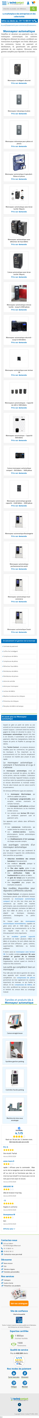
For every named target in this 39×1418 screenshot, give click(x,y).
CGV (5, 1266)
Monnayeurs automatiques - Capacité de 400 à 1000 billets (19, 404)
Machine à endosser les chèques (14, 696)
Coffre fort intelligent (10, 651)
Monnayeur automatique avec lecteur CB (19, 371)
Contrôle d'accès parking (15, 1090)
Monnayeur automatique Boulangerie (19, 533)
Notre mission (8, 1263)
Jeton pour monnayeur (10, 686)
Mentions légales (9, 1269)
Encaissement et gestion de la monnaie (19, 640)
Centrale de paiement (10, 646)
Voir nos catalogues (19, 1303)
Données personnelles (11, 1272)
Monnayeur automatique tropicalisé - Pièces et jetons (19, 175)
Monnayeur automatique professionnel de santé (19, 565)
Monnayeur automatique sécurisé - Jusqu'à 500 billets (19, 338)
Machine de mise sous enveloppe (15, 1119)
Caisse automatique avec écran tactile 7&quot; (19, 273)
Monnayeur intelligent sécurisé (19, 80)
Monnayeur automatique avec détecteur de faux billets (19, 240)
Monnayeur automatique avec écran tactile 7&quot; (19, 208)
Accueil (3, 25)
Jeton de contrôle (9, 681)
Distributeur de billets (10, 671)
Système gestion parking (15, 1061)
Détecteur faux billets (10, 666)
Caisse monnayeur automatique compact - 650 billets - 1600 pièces (19, 469)
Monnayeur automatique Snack (19, 629)
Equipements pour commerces (16, 25)
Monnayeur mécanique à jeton (19, 111)
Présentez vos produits (12, 1286)
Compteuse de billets (10, 656)
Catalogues (7, 1280)
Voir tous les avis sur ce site (19, 1141)
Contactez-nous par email (13, 1254)
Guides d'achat (8, 1283)
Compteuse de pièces (10, 661)
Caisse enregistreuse (14, 1033)
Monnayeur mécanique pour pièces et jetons (19, 142)
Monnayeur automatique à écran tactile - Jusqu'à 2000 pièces (19, 306)
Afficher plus (9, 1229)
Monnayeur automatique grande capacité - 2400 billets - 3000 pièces (19, 502)
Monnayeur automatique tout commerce (19, 597)
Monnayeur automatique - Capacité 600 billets (19, 436)
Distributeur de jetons (10, 676)
